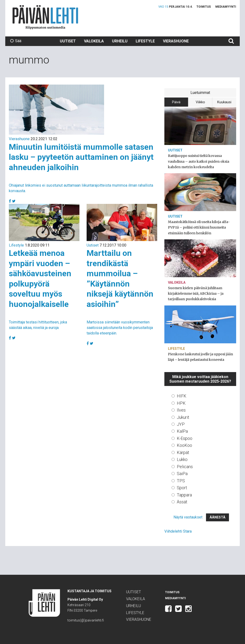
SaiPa (182, 473)
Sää (15, 41)
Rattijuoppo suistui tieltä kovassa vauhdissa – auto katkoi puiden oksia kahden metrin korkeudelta (198, 161)
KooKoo (184, 445)
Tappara (184, 494)
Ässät (182, 501)
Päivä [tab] (176, 102)
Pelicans (185, 466)
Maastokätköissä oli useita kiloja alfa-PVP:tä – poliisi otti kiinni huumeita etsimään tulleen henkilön (199, 227)
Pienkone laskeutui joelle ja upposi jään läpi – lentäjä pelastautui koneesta (200, 357)
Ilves (181, 410)
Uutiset (68, 41)
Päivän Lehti (45, 17)
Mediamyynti (225, 6)
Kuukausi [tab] (224, 102)
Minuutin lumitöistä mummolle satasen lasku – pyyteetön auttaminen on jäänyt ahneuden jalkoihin (81, 157)
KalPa (182, 431)
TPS (181, 480)
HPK (181, 403)
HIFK (181, 395)
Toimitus (203, 6)
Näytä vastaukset (187, 517)
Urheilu (120, 41)
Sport (182, 487)
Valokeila (94, 41)
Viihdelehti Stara (178, 531)
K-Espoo (184, 438)
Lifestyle (145, 41)
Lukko (182, 459)
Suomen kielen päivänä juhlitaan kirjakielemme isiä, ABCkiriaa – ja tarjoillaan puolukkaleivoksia (195, 293)
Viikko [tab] (200, 102)
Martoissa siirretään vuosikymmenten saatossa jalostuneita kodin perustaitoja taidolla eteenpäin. (120, 327)
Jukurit (183, 417)
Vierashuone (176, 41)
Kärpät (183, 452)
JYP (181, 424)
